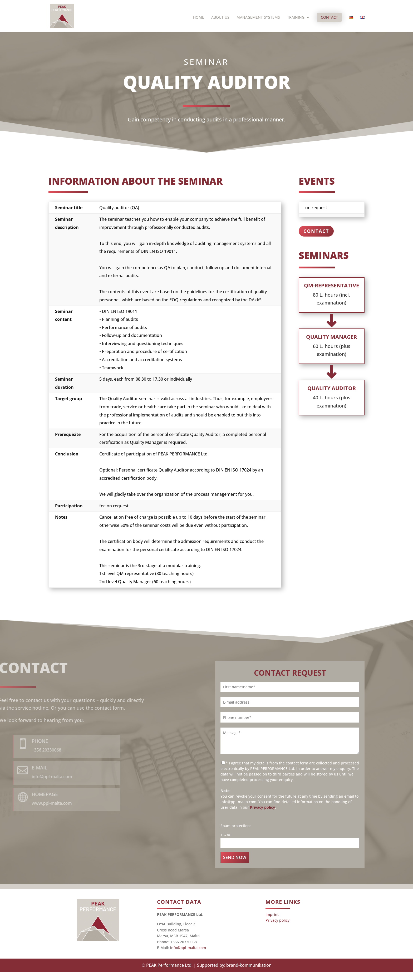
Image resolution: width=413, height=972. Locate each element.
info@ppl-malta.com (188, 947)
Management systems (258, 18)
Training (295, 18)
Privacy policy (262, 807)
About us (220, 18)
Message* (289, 741)
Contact (329, 17)
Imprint (272, 914)
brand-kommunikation (249, 965)
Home (198, 18)
